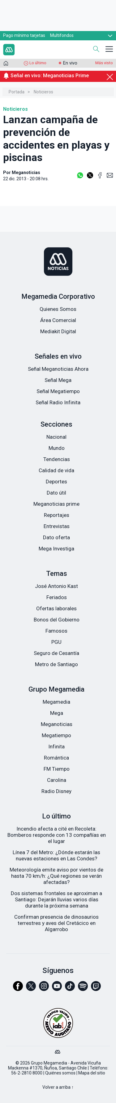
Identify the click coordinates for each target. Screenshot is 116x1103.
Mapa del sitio (91, 1072)
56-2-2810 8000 (26, 1072)
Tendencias (56, 459)
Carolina (56, 780)
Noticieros (43, 91)
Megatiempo (56, 735)
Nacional (56, 437)
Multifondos (62, 35)
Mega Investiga (56, 548)
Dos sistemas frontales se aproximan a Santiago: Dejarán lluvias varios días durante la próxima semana (56, 899)
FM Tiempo (57, 769)
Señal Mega (58, 380)
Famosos (56, 631)
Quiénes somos (60, 1072)
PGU (56, 642)
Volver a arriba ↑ (58, 1087)
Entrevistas (57, 526)
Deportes (56, 481)
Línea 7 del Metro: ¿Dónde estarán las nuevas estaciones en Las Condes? (56, 855)
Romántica (56, 758)
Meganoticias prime (56, 504)
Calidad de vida (56, 470)
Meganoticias (56, 724)
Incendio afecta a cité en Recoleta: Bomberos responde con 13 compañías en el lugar (56, 835)
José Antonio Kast (56, 586)
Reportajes (56, 515)
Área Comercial (58, 320)
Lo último (37, 63)
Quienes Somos (58, 309)
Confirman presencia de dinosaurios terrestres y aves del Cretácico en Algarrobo (56, 923)
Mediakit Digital (58, 331)
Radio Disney (56, 791)
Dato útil (56, 493)
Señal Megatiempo (58, 391)
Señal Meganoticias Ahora (58, 369)
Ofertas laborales (56, 608)
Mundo (57, 448)
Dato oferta (56, 537)
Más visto (104, 63)
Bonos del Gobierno (56, 620)
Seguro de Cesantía (56, 653)
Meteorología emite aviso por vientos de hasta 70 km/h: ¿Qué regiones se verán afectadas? (56, 876)
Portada (16, 91)
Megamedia (56, 702)
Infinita (56, 746)
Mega (56, 713)
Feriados (56, 597)
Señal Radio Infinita (58, 402)
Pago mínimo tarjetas (24, 35)
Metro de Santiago (56, 664)
